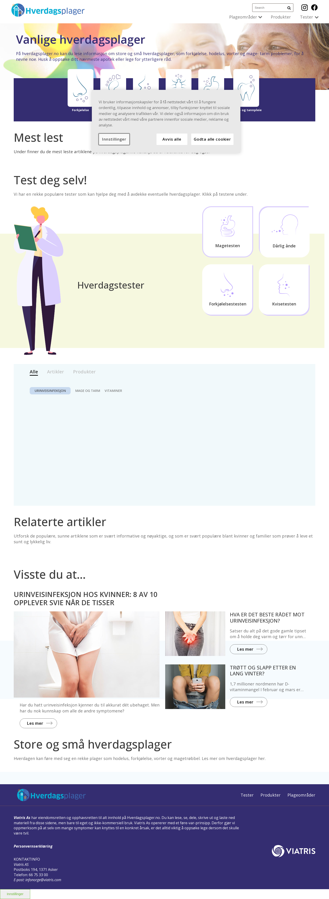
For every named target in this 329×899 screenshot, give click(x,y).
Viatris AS (21, 864)
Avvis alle (171, 139)
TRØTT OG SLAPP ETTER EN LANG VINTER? (263, 670)
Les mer (35, 723)
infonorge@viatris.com (43, 879)
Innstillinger (15, 894)
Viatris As (22, 817)
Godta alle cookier (212, 139)
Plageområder (243, 17)
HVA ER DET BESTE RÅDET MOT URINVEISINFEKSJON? (267, 617)
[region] (166, 121)
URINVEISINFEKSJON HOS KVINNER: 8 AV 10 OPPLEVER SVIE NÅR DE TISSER (85, 598)
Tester (306, 17)
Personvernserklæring (33, 846)
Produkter (281, 17)
